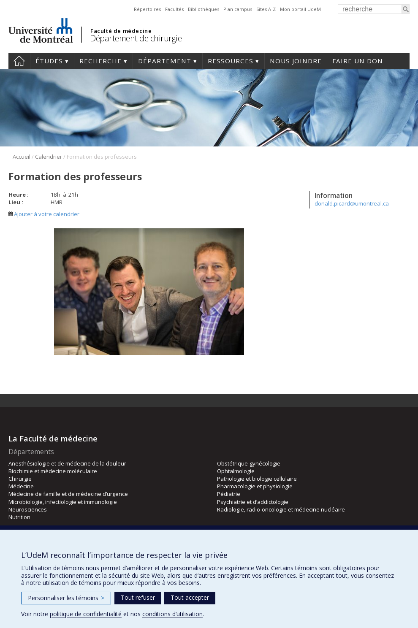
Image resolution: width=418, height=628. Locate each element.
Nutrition (19, 517)
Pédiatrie (228, 494)
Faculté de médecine (121, 31)
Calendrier (48, 156)
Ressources (230, 61)
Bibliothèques (203, 9)
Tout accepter (190, 597)
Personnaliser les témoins (66, 598)
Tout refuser (138, 597)
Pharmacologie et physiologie (255, 486)
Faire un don (357, 61)
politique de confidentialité (86, 614)
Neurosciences (27, 509)
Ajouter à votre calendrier (43, 214)
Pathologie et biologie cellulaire (257, 478)
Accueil (21, 156)
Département (164, 61)
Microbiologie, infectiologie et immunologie (62, 502)
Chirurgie (20, 478)
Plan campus (237, 9)
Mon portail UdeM (300, 9)
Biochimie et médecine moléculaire (52, 471)
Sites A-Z (266, 9)
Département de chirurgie (136, 38)
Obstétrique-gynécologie (248, 463)
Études (49, 61)
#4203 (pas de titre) (19, 61)
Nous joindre (296, 61)
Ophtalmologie (236, 471)
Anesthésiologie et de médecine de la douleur (67, 463)
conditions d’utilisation (172, 614)
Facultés (174, 9)
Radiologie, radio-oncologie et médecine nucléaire (281, 509)
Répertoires (147, 9)
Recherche (100, 61)
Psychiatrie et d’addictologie (252, 502)
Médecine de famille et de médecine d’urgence (68, 494)
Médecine (21, 486)
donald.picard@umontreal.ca (352, 203)
